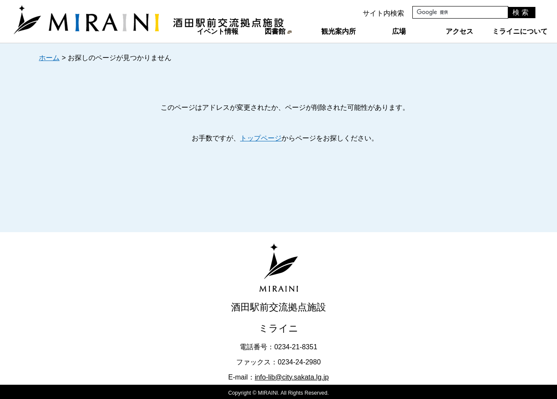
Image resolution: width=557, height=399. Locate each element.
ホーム (49, 57)
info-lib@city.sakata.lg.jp (292, 377)
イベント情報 (217, 31)
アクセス (459, 31)
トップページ (261, 138)
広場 (399, 31)
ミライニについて (520, 31)
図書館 (278, 31)
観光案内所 (338, 31)
